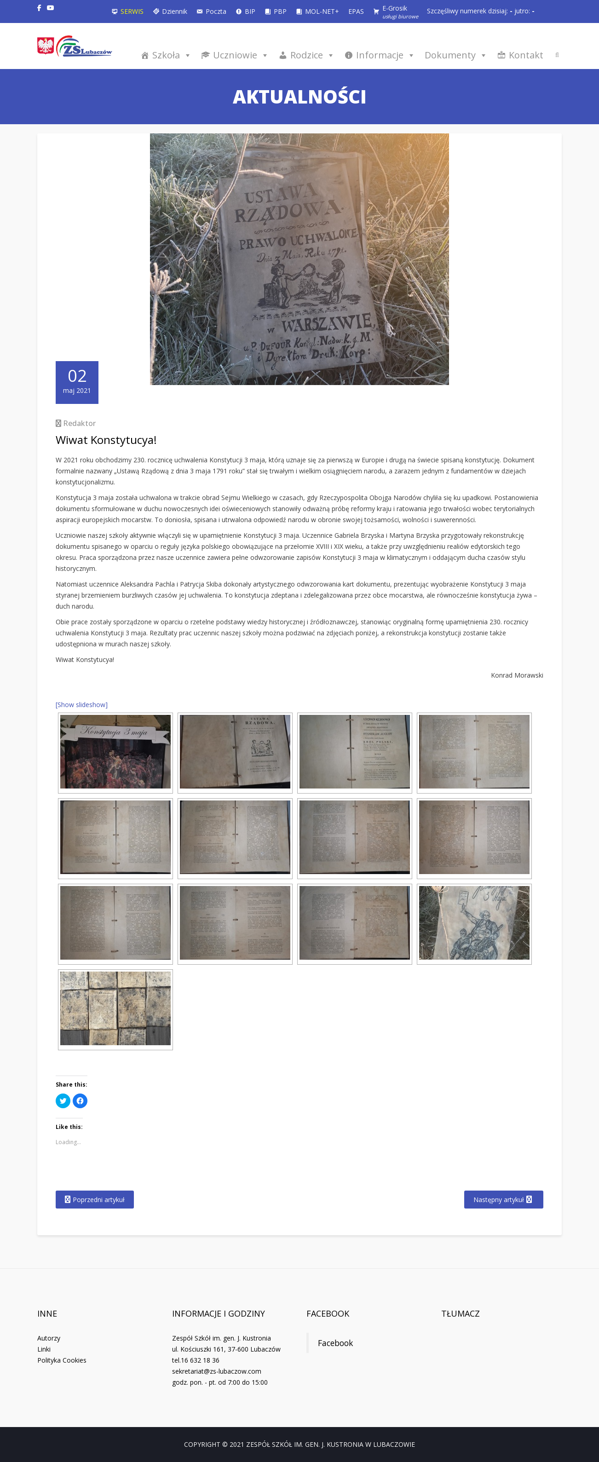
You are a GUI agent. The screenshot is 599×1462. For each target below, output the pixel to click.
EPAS (356, 11)
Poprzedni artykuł (99, 1199)
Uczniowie (241, 55)
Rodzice (312, 55)
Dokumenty (456, 55)
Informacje (385, 55)
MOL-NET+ (322, 11)
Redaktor (79, 423)
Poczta (216, 11)
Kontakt (526, 55)
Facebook (327, 1313)
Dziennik (174, 11)
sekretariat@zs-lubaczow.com (216, 1371)
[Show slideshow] (82, 704)
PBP (280, 11)
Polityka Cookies (61, 1360)
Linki (44, 1349)
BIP (250, 11)
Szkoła (172, 55)
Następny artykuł (498, 1199)
